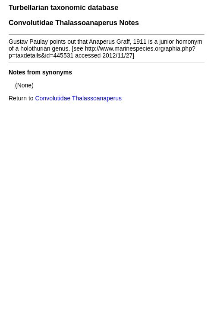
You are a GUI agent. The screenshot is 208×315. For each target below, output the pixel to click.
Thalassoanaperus (97, 98)
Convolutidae (52, 98)
